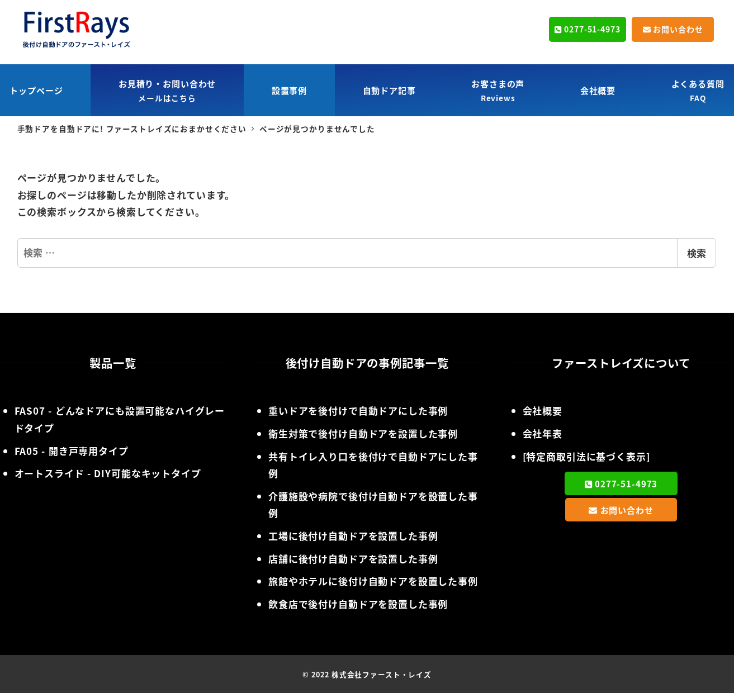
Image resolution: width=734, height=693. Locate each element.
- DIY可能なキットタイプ (108, 473)
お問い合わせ (673, 29)
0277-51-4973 (587, 29)
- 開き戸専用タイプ (72, 451)
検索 (696, 253)
